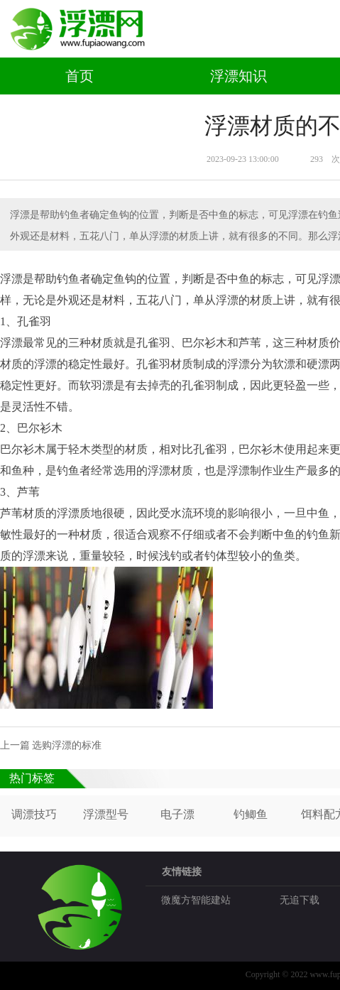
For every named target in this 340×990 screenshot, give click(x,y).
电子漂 (177, 814)
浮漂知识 (238, 76)
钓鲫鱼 (251, 814)
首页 (79, 76)
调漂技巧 (34, 814)
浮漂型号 (105, 814)
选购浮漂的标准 (67, 745)
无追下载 (299, 900)
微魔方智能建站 (196, 900)
